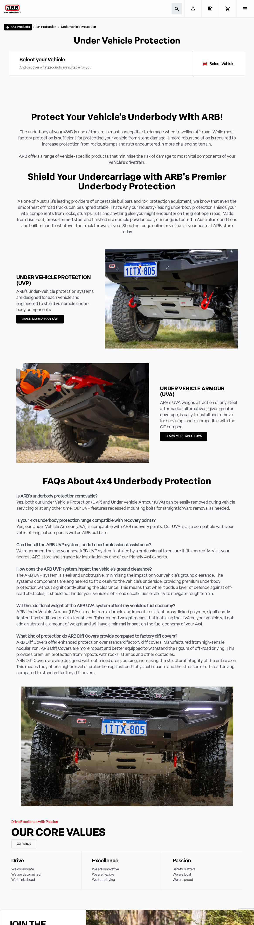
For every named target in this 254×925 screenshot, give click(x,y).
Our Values (24, 844)
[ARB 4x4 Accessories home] (12, 8)
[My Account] (192, 8)
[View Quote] (210, 8)
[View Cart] (227, 8)
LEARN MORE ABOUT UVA (183, 436)
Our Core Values (58, 833)
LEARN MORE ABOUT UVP (40, 319)
